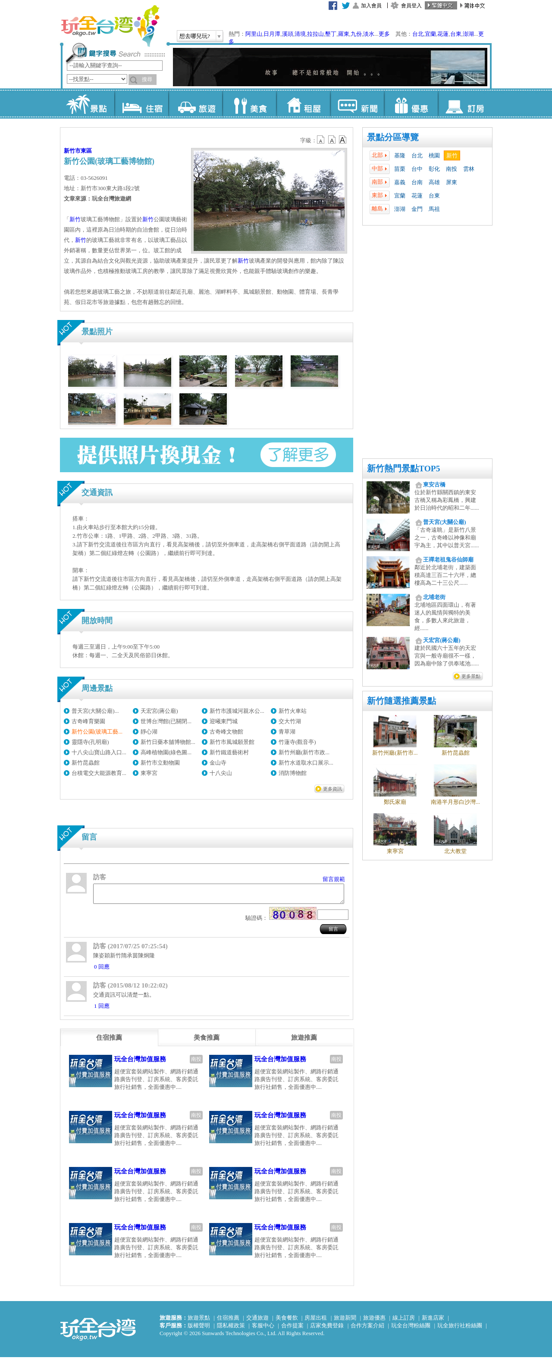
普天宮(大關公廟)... (95, 711)
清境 (300, 34)
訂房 (465, 103)
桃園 (434, 155)
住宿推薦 (228, 1321)
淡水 (368, 34)
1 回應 (102, 1010)
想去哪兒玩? (194, 36)
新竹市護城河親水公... (237, 711)
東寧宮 (149, 773)
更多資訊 (332, 788)
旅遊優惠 (374, 1321)
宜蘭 (430, 34)
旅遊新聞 (345, 1321)
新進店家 (433, 1321)
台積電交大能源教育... (99, 773)
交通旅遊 (257, 1321)
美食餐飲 (287, 1321)
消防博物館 (293, 773)
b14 (343, 139)
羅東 (343, 34)
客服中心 (263, 1329)
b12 (321, 139)
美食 (249, 103)
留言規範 (334, 879)
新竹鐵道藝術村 (229, 752)
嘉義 (399, 182)
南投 (451, 169)
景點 (87, 103)
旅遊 (195, 103)
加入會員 (371, 6)
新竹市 (72, 150)
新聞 (357, 103)
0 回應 (102, 970)
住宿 (141, 103)
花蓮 (442, 34)
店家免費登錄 (327, 1329)
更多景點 (470, 676)
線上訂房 (403, 1321)
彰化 (434, 169)
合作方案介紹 (367, 1329)
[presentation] (109, 1041)
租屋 (303, 103)
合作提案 (292, 1329)
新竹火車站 (293, 711)
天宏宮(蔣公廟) (159, 711)
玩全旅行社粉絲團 (459, 1329)
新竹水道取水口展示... (306, 762)
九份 (356, 34)
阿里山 (253, 34)
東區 (86, 150)
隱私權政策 (231, 1329)
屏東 (451, 182)
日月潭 (271, 34)
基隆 (399, 155)
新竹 (452, 155)
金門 (417, 209)
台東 (455, 34)
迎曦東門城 (224, 721)
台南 (417, 182)
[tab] (109, 1041)
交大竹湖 (290, 721)
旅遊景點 (199, 1321)
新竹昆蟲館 (86, 762)
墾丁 (330, 34)
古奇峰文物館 (226, 731)
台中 (417, 169)
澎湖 (468, 34)
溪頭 (287, 34)
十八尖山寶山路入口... (99, 752)
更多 (384, 34)
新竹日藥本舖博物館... (168, 742)
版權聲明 (199, 1329)
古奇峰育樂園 (88, 721)
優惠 (411, 103)
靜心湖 (149, 731)
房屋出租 (315, 1321)
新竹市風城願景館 (232, 742)
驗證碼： (256, 922)
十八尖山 (221, 773)
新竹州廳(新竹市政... (304, 752)
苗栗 (399, 169)
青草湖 (287, 731)
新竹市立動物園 (160, 762)
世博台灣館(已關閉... (166, 721)
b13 (332, 139)
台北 (417, 34)
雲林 (468, 169)
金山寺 (218, 762)
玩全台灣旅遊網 (110, 26)
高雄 (434, 182)
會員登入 (411, 6)
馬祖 (434, 209)
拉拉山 (315, 34)
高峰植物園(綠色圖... (166, 752)
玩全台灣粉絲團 (410, 1329)
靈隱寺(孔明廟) (90, 742)
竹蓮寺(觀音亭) (297, 742)
